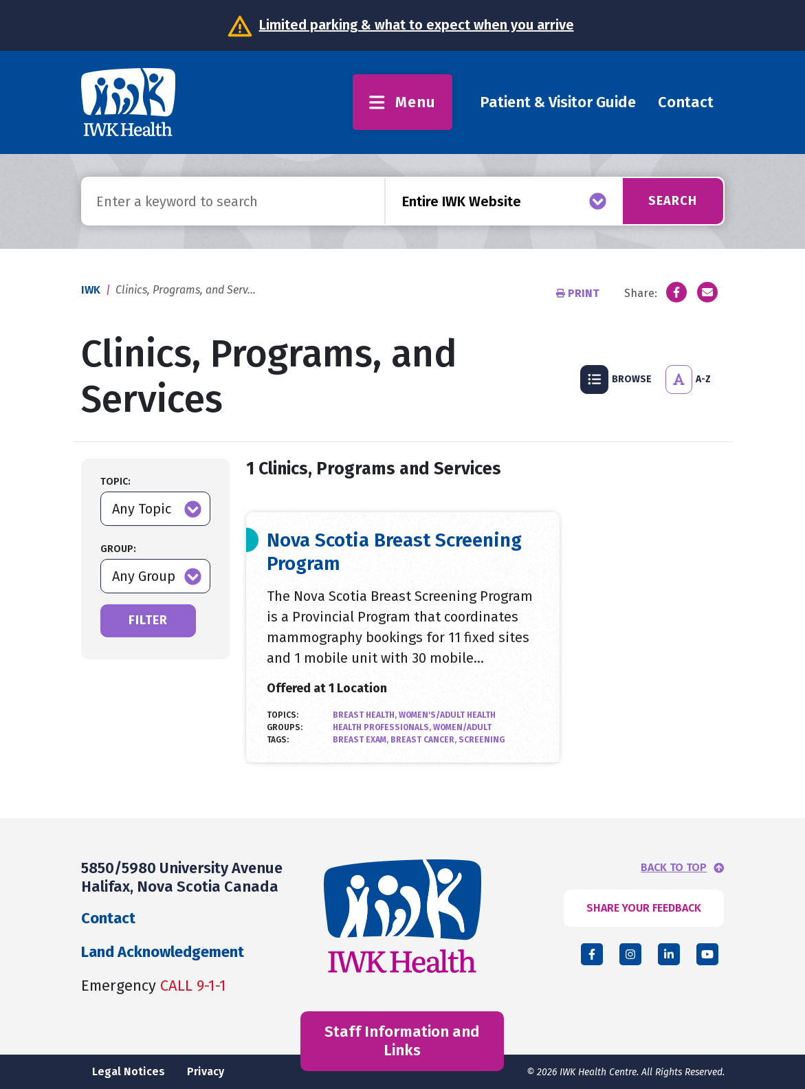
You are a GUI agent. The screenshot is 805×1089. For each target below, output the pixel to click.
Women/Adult (462, 727)
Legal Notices (128, 1071)
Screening (482, 740)
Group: (118, 549)
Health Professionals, (383, 727)
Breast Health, (366, 715)
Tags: (278, 740)
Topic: (115, 481)
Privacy (205, 1071)
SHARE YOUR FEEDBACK (643, 907)
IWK (90, 289)
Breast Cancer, (424, 740)
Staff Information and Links (402, 1040)
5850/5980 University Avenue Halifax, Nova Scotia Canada (182, 877)
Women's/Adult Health (447, 715)
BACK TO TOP (674, 867)
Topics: (282, 715)
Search (672, 200)
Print (579, 293)
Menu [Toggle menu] (402, 102)
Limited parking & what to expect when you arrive (416, 24)
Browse (616, 379)
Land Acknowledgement (162, 952)
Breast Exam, (361, 740)
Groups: (284, 727)
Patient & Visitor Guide (558, 102)
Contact (686, 102)
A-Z (688, 379)
